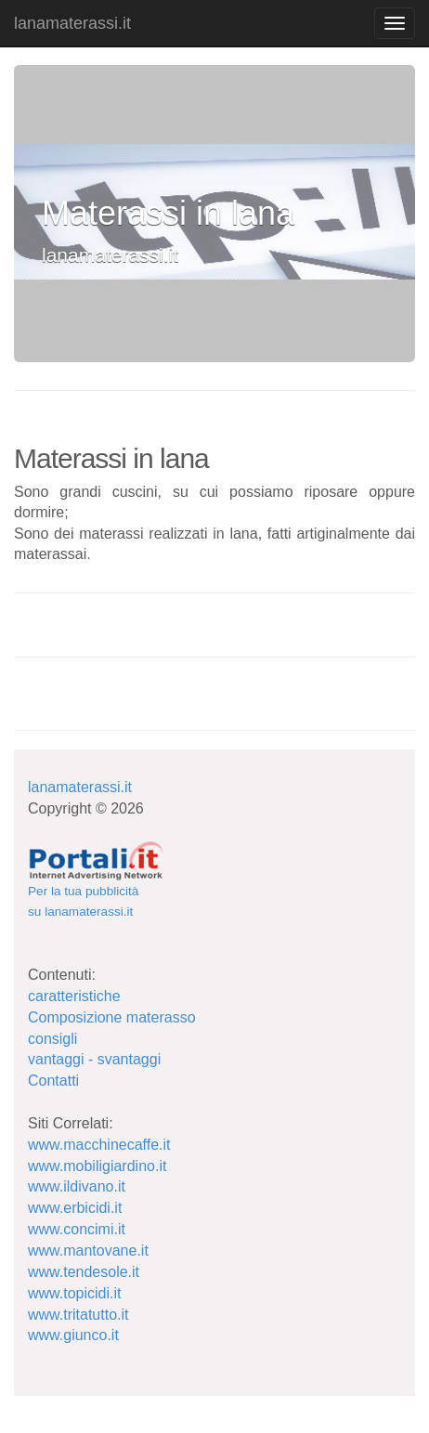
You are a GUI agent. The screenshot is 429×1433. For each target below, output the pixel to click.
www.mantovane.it (88, 1250)
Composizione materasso (112, 1017)
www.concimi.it (76, 1229)
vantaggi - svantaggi (94, 1059)
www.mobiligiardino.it (97, 1166)
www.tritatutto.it (78, 1314)
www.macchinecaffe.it (99, 1145)
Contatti (53, 1080)
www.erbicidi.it (75, 1208)
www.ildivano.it (76, 1186)
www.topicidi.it (74, 1293)
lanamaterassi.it (72, 23)
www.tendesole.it (83, 1272)
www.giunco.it (73, 1335)
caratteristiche (74, 996)
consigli (52, 1039)
